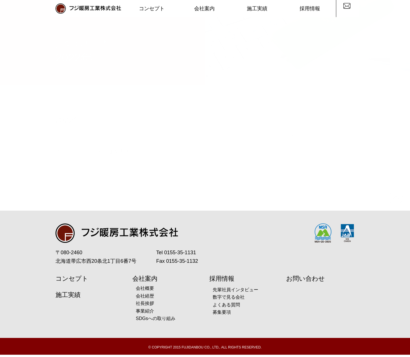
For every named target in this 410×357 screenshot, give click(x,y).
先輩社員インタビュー (235, 291)
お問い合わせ (305, 280)
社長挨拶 (145, 305)
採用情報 (310, 8)
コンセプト (152, 8)
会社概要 (145, 290)
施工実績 (257, 8)
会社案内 (204, 8)
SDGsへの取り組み (155, 320)
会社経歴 (145, 298)
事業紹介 (145, 313)
